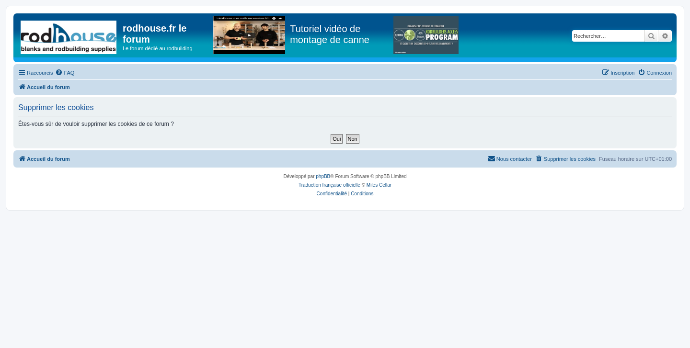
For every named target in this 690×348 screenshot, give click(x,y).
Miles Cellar (379, 185)
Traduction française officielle (329, 185)
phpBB (323, 176)
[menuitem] (64, 73)
